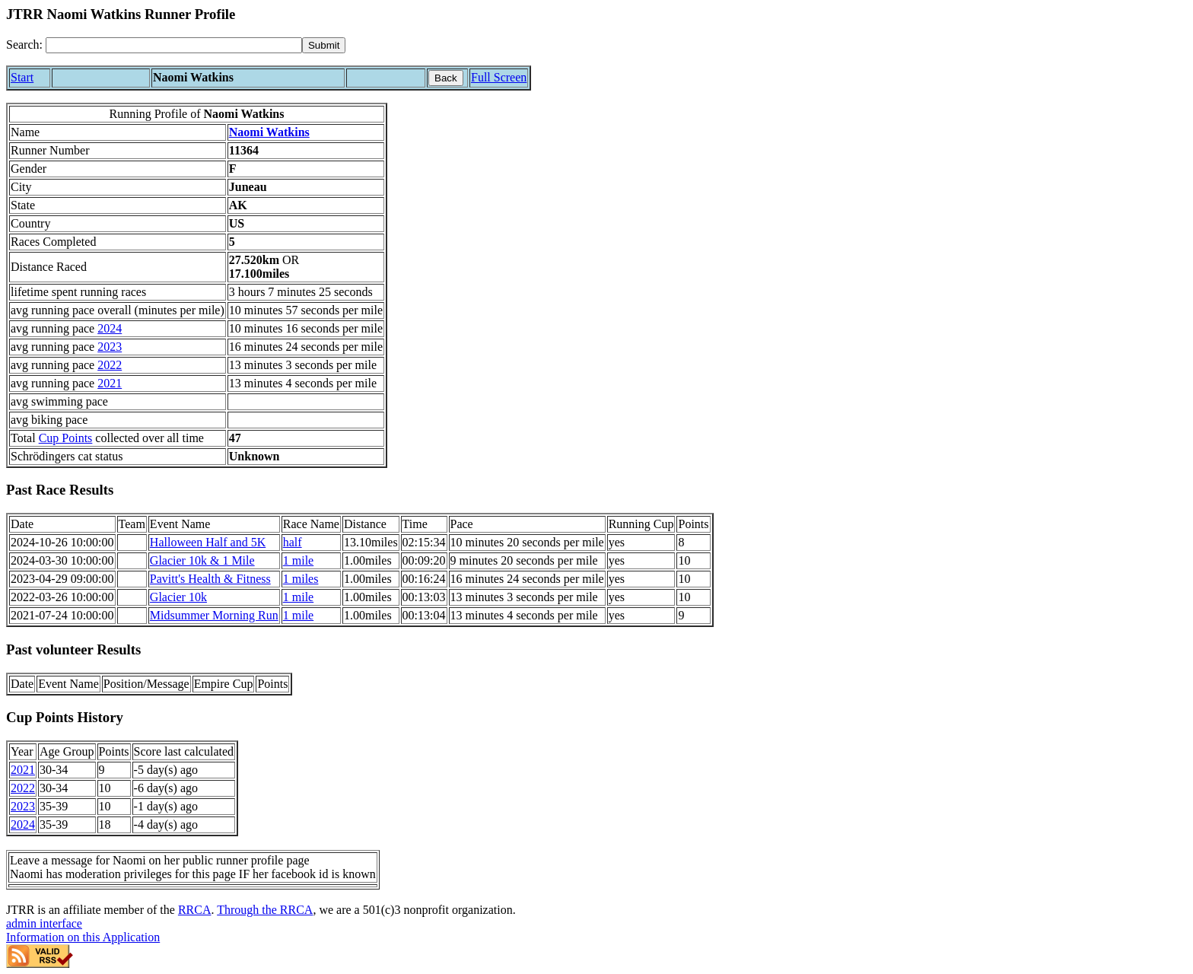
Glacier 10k (178, 596)
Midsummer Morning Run (214, 615)
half (292, 542)
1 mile (298, 560)
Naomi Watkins (269, 132)
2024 (109, 328)
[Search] (174, 45)
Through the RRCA (265, 909)
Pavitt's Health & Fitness (210, 578)
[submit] (323, 45)
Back (445, 78)
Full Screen (499, 77)
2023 (109, 346)
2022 (109, 364)
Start (22, 77)
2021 (109, 383)
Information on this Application (83, 937)
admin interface (44, 923)
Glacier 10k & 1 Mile (202, 560)
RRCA (195, 909)
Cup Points (66, 437)
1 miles (301, 578)
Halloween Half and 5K (208, 542)
